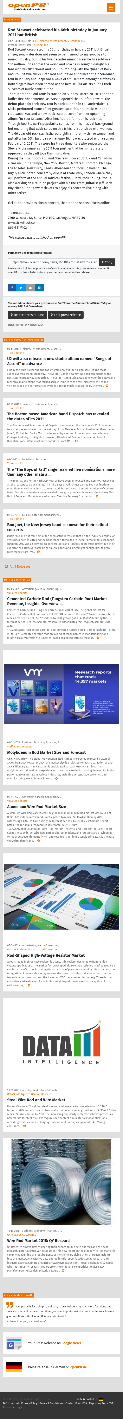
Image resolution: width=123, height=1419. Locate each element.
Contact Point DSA (76, 1403)
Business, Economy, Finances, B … (42, 742)
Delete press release (28, 315)
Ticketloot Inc (39, 44)
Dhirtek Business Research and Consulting (32, 949)
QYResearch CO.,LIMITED (21, 1234)
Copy (107, 262)
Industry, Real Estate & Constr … (40, 1090)
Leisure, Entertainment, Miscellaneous (61, 40)
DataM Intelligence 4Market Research (29, 1094)
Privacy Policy (29, 1403)
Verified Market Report (20, 746)
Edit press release (66, 315)
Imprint (14, 1403)
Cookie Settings (12, 1407)
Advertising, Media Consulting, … (42, 588)
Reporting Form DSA (101, 1403)
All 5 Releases (16, 566)
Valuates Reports (17, 592)
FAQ (5, 1403)
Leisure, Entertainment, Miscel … (41, 348)
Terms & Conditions (51, 1403)
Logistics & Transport (35, 459)
